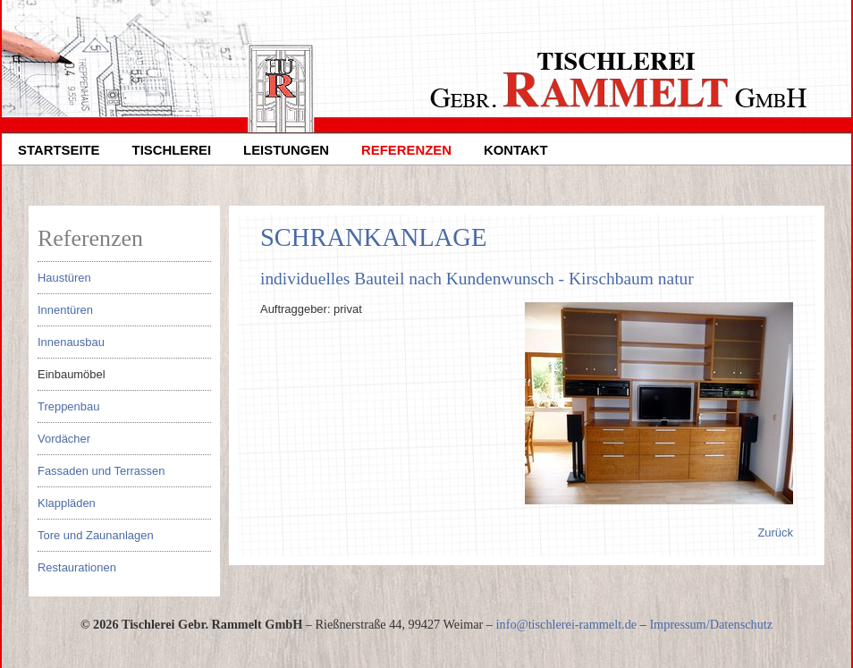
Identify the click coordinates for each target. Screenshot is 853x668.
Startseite (59, 150)
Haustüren (64, 277)
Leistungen (286, 150)
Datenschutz (741, 624)
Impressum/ (679, 624)
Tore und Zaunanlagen (96, 535)
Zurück (775, 532)
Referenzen (406, 150)
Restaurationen (77, 567)
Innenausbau (71, 342)
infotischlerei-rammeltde (567, 624)
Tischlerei (172, 150)
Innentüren (65, 310)
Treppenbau (68, 406)
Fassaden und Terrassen (101, 471)
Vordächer (64, 438)
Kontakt (516, 150)
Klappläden (67, 503)
